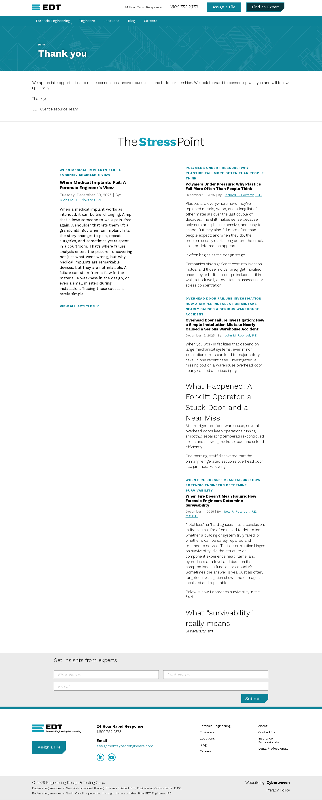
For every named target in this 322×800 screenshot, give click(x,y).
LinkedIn (100, 757)
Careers (150, 21)
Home (42, 44)
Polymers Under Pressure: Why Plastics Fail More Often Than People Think (223, 186)
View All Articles (77, 306)
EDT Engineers (56, 728)
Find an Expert (265, 7)
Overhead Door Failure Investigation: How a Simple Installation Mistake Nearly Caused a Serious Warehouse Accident (225, 325)
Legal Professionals (273, 748)
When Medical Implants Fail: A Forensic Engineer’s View (93, 185)
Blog (131, 21)
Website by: (267, 782)
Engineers (87, 21)
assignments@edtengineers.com (125, 746)
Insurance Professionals (268, 740)
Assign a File (224, 7)
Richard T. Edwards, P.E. (82, 200)
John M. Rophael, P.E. (241, 335)
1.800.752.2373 (183, 6)
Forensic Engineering (53, 21)
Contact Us (266, 732)
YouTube (112, 757)
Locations (111, 21)
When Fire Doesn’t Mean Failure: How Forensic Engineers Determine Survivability (221, 501)
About (262, 726)
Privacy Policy (278, 790)
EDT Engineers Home (46, 7)
